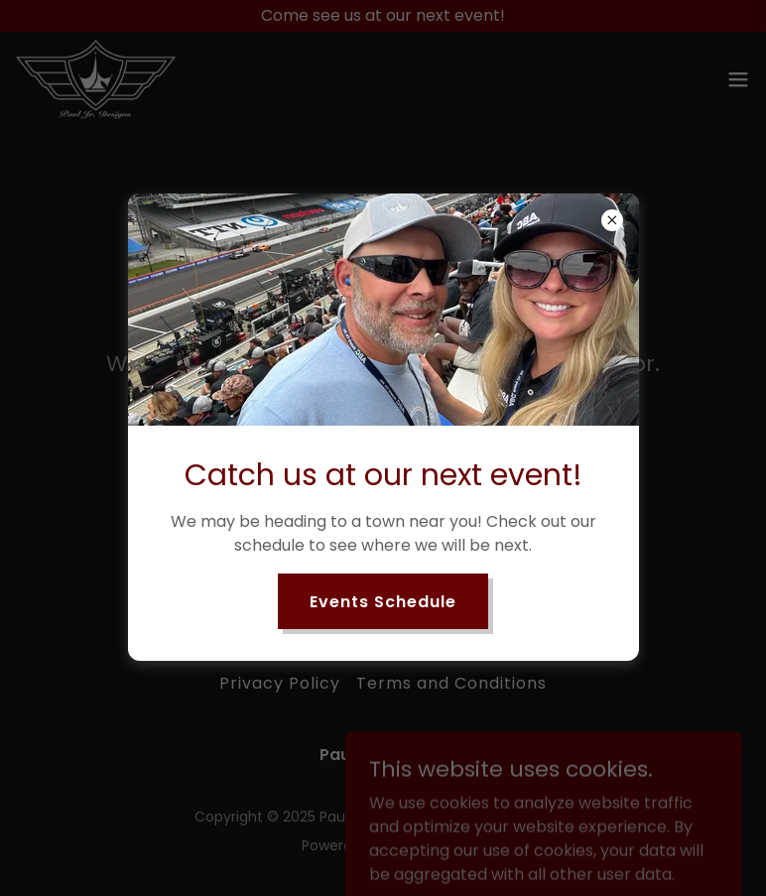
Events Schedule (383, 601)
